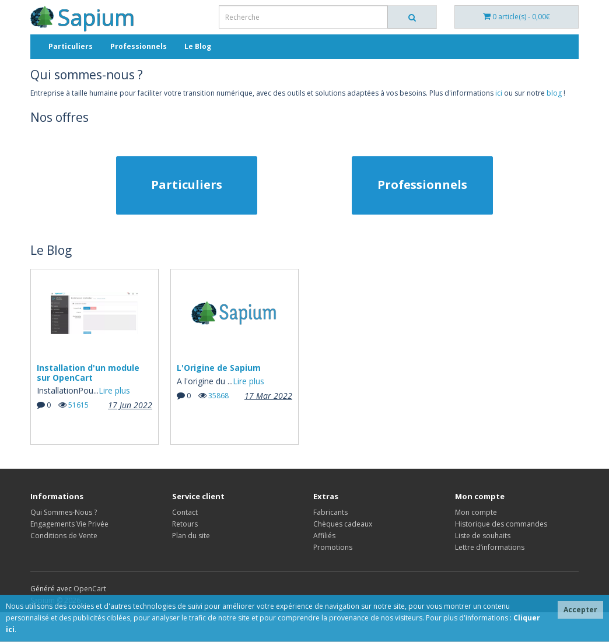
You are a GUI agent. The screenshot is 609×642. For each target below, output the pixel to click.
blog (554, 93)
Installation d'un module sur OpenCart (88, 372)
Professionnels (138, 46)
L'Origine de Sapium (219, 367)
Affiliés (324, 536)
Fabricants (330, 512)
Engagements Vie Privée (69, 524)
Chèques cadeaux (342, 524)
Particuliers (70, 46)
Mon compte (476, 512)
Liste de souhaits (482, 536)
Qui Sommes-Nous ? (63, 512)
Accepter (580, 610)
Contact (185, 512)
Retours (185, 524)
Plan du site (191, 536)
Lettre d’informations (489, 547)
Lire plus (114, 390)
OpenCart (90, 589)
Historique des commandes (501, 524)
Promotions (332, 547)
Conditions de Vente (63, 536)
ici (498, 93)
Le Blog (197, 46)
